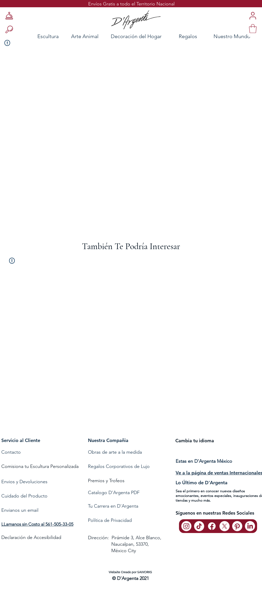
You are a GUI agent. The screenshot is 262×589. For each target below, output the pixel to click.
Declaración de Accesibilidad (31, 537)
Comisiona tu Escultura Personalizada (40, 466)
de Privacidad (117, 520)
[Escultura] (34, 36)
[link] (253, 28)
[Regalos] (187, 36)
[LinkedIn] (250, 526)
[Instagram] (186, 526)
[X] (224, 526)
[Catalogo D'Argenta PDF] (130, 492)
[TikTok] (199, 526)
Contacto (11, 452)
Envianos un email (19, 510)
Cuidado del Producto (24, 496)
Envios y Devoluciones (24, 482)
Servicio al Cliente (20, 440)
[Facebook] (212, 526)
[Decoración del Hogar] (136, 36)
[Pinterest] (237, 526)
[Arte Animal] (85, 36)
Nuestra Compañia (108, 440)
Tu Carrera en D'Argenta (113, 506)
